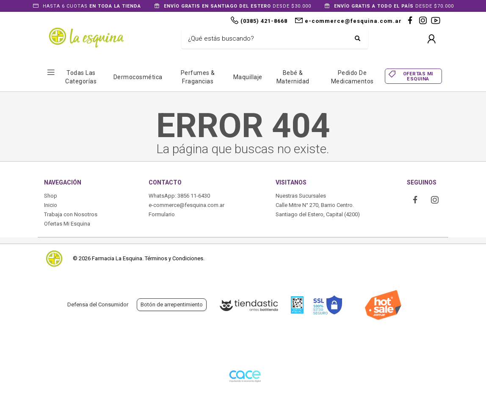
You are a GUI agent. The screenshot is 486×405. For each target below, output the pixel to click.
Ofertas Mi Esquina (67, 223)
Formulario (162, 214)
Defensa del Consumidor (97, 304)
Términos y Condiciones (174, 258)
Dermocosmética (138, 77)
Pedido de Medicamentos (352, 77)
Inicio (50, 205)
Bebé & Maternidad (292, 77)
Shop (50, 196)
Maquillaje (247, 77)
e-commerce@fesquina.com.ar (186, 205)
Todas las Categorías (81, 77)
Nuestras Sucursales (301, 196)
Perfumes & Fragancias (198, 77)
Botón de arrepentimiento (172, 304)
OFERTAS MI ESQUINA (418, 76)
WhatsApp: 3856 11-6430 (179, 196)
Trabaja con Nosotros (70, 214)
